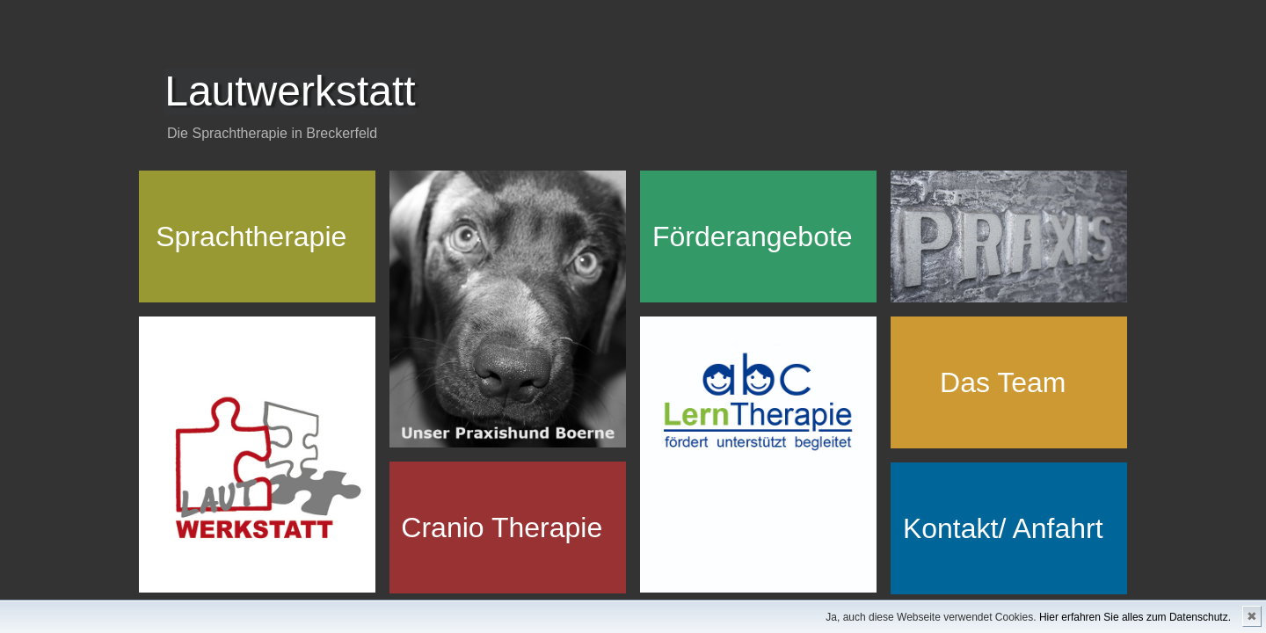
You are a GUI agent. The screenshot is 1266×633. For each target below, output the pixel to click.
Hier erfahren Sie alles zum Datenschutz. (1135, 617)
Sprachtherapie (251, 236)
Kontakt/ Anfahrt (1003, 528)
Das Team (1003, 382)
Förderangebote (752, 236)
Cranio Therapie (501, 527)
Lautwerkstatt (289, 91)
